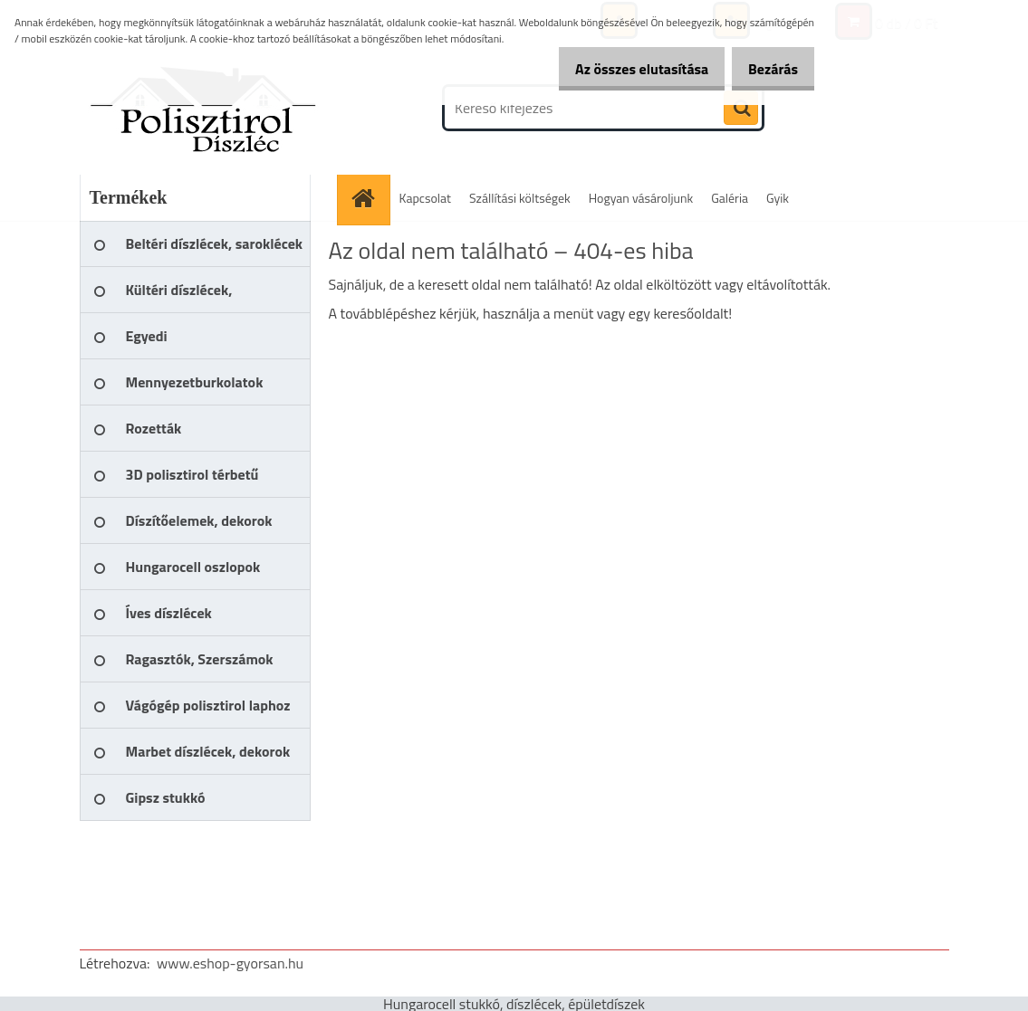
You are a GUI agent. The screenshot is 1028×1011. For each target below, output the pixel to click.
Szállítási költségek (520, 197)
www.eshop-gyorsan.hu (230, 963)
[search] (741, 108)
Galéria (729, 197)
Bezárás (767, 69)
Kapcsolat (425, 197)
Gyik (777, 197)
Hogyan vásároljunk (641, 197)
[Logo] (204, 107)
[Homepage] (369, 198)
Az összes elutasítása (622, 69)
